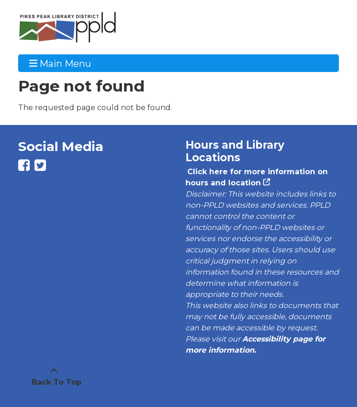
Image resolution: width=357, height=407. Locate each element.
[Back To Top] (54, 377)
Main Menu (60, 63)
